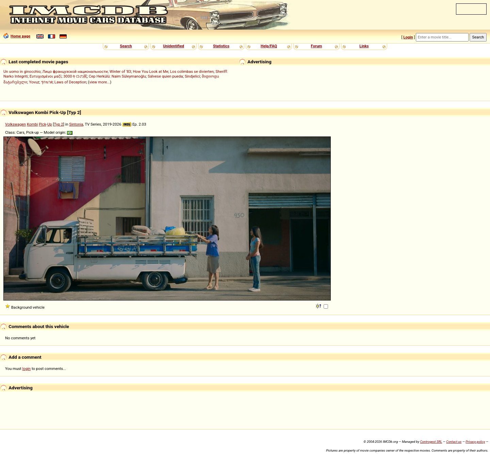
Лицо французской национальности (75, 71)
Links (364, 46)
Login (408, 37)
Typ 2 (58, 124)
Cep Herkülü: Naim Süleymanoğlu (117, 76)
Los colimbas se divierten (192, 71)
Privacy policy (475, 441)
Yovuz (34, 82)
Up (49, 124)
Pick (42, 124)
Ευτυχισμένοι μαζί (46, 76)
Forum (316, 46)
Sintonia (76, 124)
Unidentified (173, 46)
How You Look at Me (150, 71)
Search (126, 46)
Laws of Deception (70, 82)
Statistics (221, 46)
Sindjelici (192, 76)
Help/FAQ (269, 46)
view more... (99, 82)
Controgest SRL (431, 441)
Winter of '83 (120, 71)
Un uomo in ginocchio (21, 71)
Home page (16, 36)
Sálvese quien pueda (165, 76)
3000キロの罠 (75, 76)
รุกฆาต (47, 82)
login (26, 368)
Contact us (453, 441)
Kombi (32, 124)
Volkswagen (15, 124)
